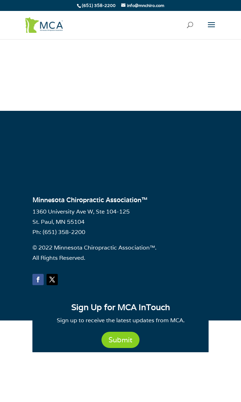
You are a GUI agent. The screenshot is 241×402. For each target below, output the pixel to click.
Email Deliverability (114, 367)
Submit (120, 339)
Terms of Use (162, 367)
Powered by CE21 (120, 390)
